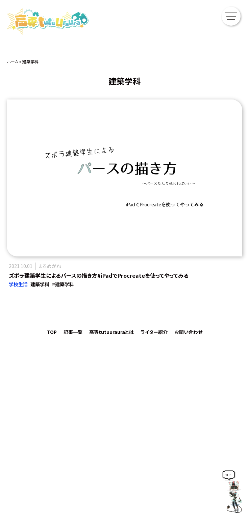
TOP (52, 332)
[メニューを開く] (232, 16)
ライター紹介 (154, 332)
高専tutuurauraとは (111, 332)
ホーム (12, 61)
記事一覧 (73, 332)
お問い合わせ (188, 332)
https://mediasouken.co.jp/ (124, 468)
